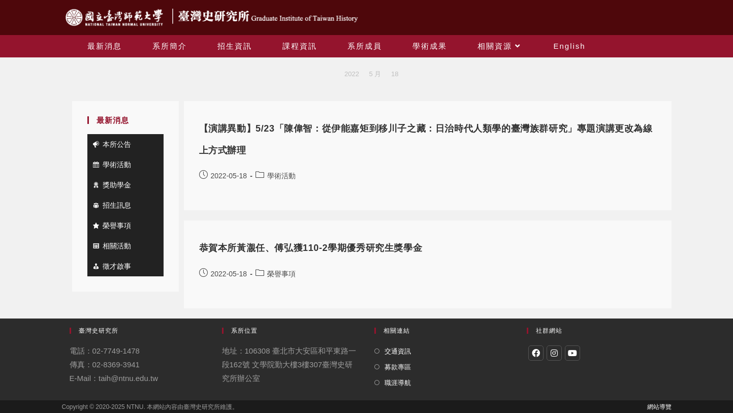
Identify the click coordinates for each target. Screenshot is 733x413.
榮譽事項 (117, 225)
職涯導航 (398, 383)
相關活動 (117, 246)
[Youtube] (572, 353)
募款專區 (398, 367)
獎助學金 (117, 185)
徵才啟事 (117, 266)
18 (394, 74)
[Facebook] (536, 353)
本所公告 (117, 144)
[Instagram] (554, 353)
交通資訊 (398, 351)
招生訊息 (117, 205)
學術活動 (117, 165)
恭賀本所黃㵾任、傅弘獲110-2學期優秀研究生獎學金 (311, 248)
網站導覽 (659, 406)
